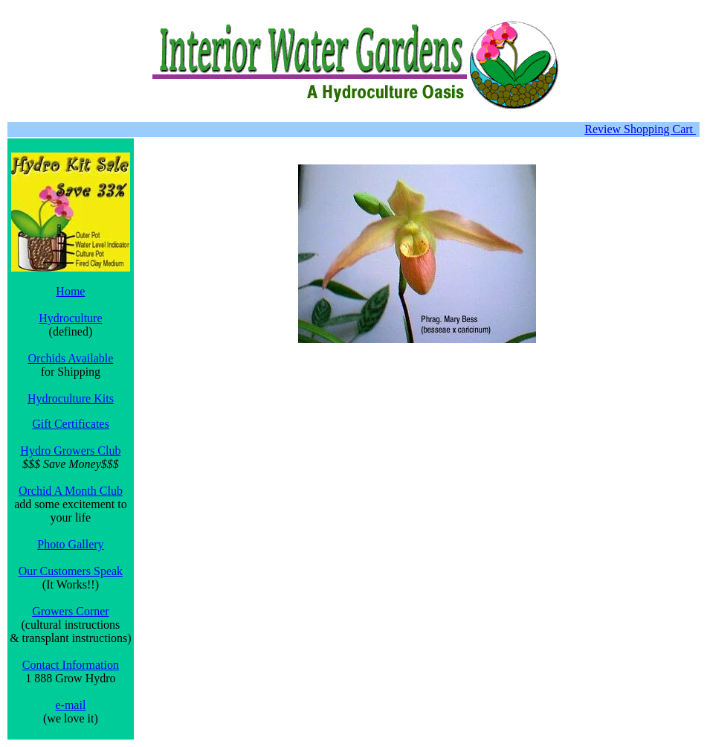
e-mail (70, 705)
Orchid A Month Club (71, 490)
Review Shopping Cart (640, 129)
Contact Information (70, 664)
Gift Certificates (70, 423)
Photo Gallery (70, 544)
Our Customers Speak (71, 571)
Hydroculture (70, 318)
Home (70, 291)
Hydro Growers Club (70, 450)
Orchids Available (71, 358)
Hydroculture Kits (71, 398)
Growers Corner (70, 611)
